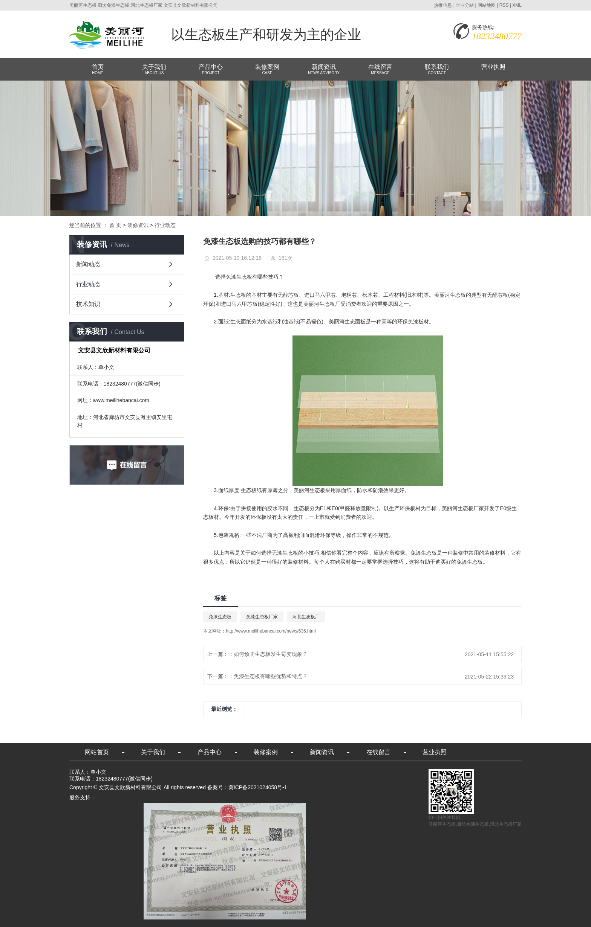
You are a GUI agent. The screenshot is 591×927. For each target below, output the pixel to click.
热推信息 (443, 5)
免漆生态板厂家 (262, 616)
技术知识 (88, 304)
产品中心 (210, 70)
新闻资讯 (324, 70)
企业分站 (465, 5)
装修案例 (267, 70)
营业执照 (493, 67)
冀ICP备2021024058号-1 (257, 787)
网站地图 (487, 5)
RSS (504, 5)
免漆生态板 (220, 616)
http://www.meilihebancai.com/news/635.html (271, 631)
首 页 (115, 225)
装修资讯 (138, 225)
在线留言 (380, 70)
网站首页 (97, 752)
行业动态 (165, 225)
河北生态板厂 (306, 616)
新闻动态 (88, 264)
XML (517, 5)
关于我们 (154, 70)
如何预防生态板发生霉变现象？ (271, 654)
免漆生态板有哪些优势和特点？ (271, 676)
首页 (97, 70)
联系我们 (437, 70)
